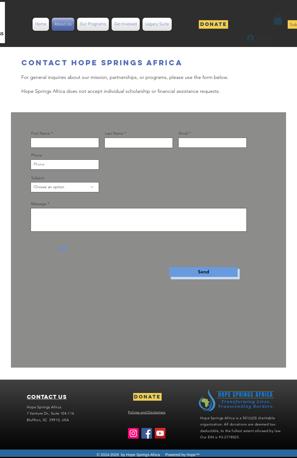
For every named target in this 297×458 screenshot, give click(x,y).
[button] (278, 19)
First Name (40, 133)
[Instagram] (133, 433)
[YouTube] (160, 433)
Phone (36, 155)
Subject (37, 178)
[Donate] (213, 24)
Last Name (114, 133)
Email (183, 133)
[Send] (203, 272)
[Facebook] (146, 433)
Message (38, 204)
